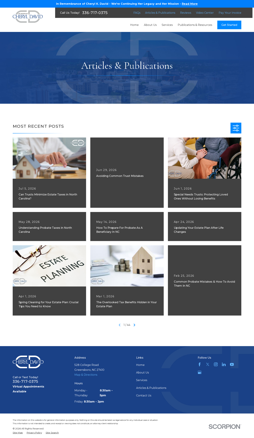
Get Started (229, 25)
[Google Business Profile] (199, 372)
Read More (190, 3)
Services (141, 380)
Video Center (205, 12)
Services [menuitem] (167, 25)
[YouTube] (232, 364)
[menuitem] (18, 433)
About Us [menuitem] (150, 25)
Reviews (185, 12)
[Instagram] (216, 364)
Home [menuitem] (134, 25)
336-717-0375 (95, 13)
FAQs (136, 12)
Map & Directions (85, 374)
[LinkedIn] (224, 364)
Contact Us (143, 395)
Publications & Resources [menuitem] (195, 25)
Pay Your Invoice (230, 12)
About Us (142, 372)
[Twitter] (208, 364)
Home (140, 365)
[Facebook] (199, 364)
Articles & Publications (160, 12)
